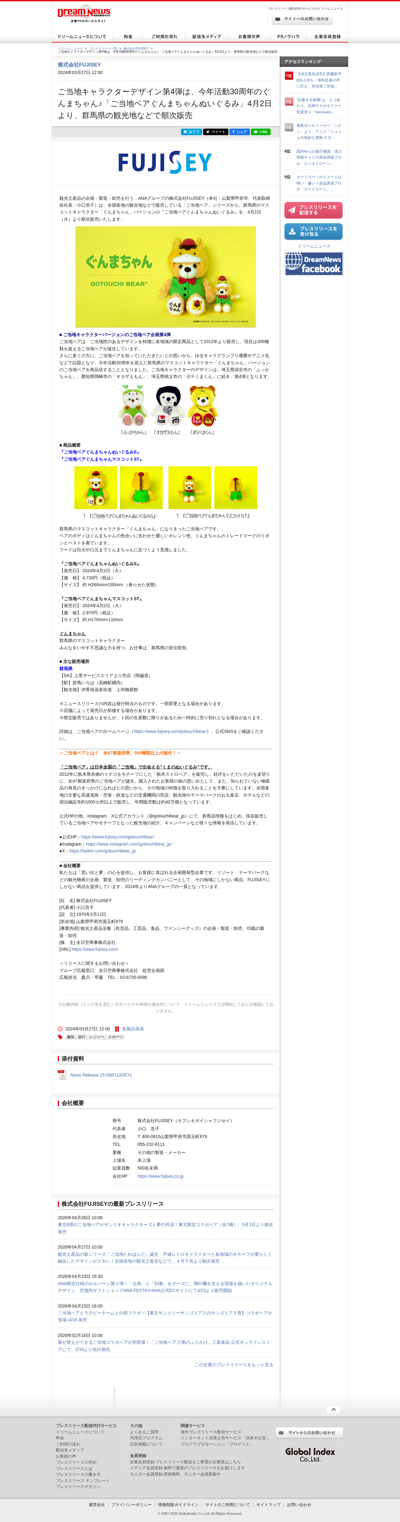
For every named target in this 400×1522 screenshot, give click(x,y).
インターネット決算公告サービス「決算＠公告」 (225, 1438)
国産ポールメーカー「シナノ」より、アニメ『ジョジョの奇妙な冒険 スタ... (319, 131)
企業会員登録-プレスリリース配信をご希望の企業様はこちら (185, 1462)
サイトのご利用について (227, 1504)
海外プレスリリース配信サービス (211, 1432)
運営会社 (97, 1504)
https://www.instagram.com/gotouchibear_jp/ (129, 844)
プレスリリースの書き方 (78, 1474)
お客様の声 (66, 1456)
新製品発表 (133, 1028)
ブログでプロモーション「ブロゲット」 (217, 1444)
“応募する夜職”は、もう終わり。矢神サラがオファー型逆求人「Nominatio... (319, 106)
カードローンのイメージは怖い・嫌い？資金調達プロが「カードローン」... (319, 183)
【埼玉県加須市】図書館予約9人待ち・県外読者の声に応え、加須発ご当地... (319, 80)
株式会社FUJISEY (136, 48)
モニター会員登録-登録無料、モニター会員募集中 (175, 1474)
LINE (261, 132)
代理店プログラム (146, 1438)
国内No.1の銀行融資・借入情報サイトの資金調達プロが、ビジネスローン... (319, 157)
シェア (239, 132)
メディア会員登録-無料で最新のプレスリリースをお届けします (187, 1468)
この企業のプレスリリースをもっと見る (234, 1364)
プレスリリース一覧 (103, 48)
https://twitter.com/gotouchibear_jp (102, 850)
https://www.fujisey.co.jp (161, 1176)
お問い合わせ (299, 1504)
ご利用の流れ (68, 1444)
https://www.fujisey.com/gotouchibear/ (170, 731)
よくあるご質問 (144, 1432)
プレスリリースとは (74, 1468)
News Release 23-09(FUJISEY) (101, 1075)
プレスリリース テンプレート (83, 1480)
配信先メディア (70, 1450)
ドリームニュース (70, 48)
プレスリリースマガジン (78, 1486)
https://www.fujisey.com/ (95, 949)
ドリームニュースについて (80, 1432)
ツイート (215, 132)
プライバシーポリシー (131, 1504)
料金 (60, 1438)
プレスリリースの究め (76, 1462)
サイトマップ (268, 1504)
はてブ (191, 132)
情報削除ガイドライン (178, 1504)
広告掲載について (146, 1444)
